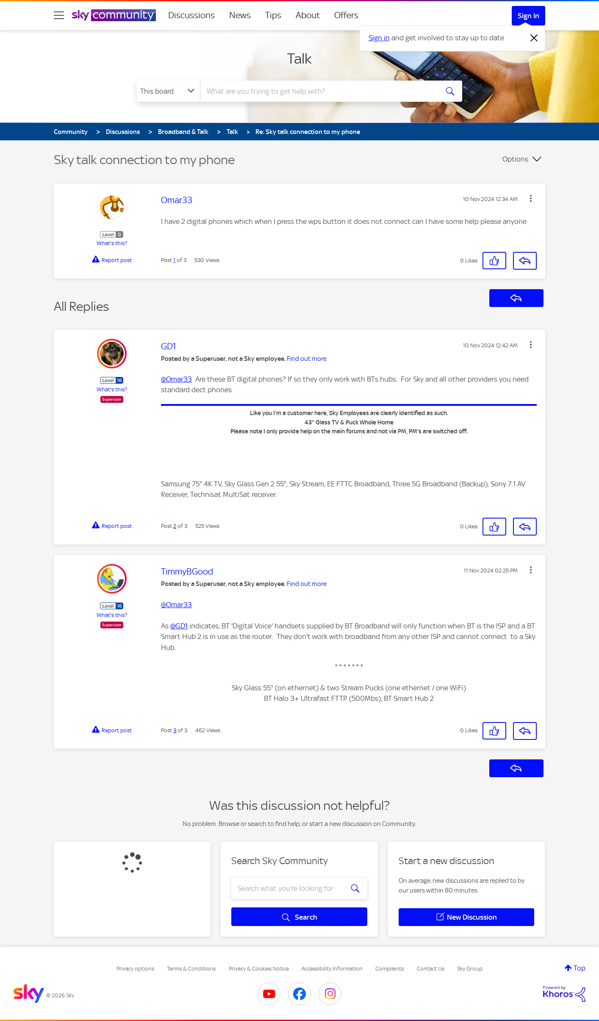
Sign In (528, 15)
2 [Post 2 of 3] (174, 526)
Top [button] (579, 968)
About (308, 15)
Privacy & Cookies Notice (259, 968)
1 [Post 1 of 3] (174, 260)
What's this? (112, 243)
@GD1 (179, 626)
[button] (531, 198)
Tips (273, 15)
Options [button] (515, 159)
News (240, 15)
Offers (346, 15)
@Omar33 (176, 379)
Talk (299, 58)
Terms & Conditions (191, 968)
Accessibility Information (332, 968)
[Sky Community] (114, 15)
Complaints (389, 968)
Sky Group (470, 968)
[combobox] (318, 91)
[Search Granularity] (168, 91)
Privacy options (135, 968)
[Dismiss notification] (534, 38)
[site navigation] (59, 15)
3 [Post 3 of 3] (174, 730)
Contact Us (430, 968)
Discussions (191, 15)
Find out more (307, 359)
